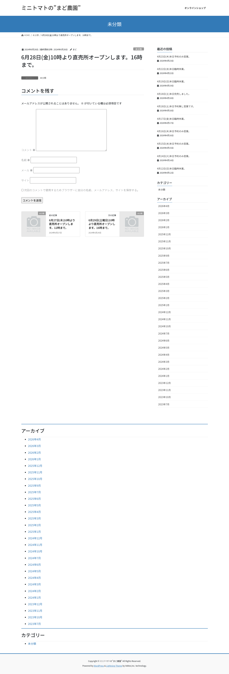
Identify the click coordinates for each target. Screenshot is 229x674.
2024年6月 (164, 340)
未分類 (138, 49)
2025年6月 (164, 269)
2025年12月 (164, 234)
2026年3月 (164, 213)
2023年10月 (164, 397)
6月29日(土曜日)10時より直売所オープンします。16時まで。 (102, 224)
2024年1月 (164, 376)
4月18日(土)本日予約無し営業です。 (176, 106)
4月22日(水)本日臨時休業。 (171, 69)
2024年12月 (164, 312)
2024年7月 (164, 333)
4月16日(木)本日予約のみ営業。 (174, 131)
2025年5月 (164, 276)
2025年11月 (164, 241)
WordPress (99, 665)
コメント (28, 150)
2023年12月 (164, 383)
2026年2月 (164, 220)
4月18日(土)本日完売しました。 (174, 94)
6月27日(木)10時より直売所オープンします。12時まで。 (62, 224)
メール (27, 170)
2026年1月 (164, 227)
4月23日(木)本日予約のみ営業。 (174, 56)
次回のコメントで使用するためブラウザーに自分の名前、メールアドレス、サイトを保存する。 (82, 190)
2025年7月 (164, 262)
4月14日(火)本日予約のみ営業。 (174, 156)
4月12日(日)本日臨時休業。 (171, 168)
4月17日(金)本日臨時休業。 (171, 118)
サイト (25, 180)
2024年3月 (164, 361)
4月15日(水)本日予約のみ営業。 (174, 143)
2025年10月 (164, 248)
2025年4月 (164, 284)
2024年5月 (164, 347)
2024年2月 (164, 368)
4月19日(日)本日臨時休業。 (171, 81)
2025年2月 (164, 298)
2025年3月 (164, 291)
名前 (25, 160)
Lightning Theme (114, 665)
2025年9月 (164, 255)
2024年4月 (164, 354)
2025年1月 (164, 305)
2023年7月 (164, 404)
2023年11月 (164, 390)
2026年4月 (164, 206)
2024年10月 (164, 326)
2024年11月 (164, 319)
